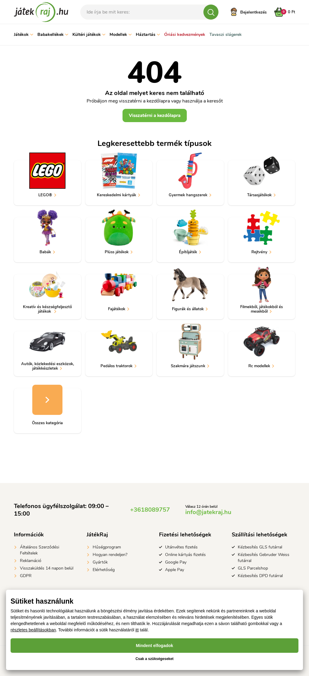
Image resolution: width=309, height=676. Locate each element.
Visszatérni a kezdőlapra (154, 115)
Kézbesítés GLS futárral (260, 547)
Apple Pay (174, 570)
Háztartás (148, 34)
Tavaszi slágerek (225, 34)
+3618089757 (150, 510)
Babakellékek (52, 34)
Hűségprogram (107, 547)
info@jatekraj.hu (208, 512)
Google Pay (175, 562)
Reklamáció (30, 561)
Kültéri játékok (88, 34)
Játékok (23, 34)
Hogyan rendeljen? (110, 555)
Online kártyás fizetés (185, 555)
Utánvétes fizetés (181, 547)
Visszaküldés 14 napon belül (46, 568)
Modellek (121, 34)
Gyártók (100, 562)
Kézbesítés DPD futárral (260, 576)
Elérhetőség (104, 570)
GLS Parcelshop (253, 568)
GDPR (26, 576)
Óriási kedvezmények (184, 34)
